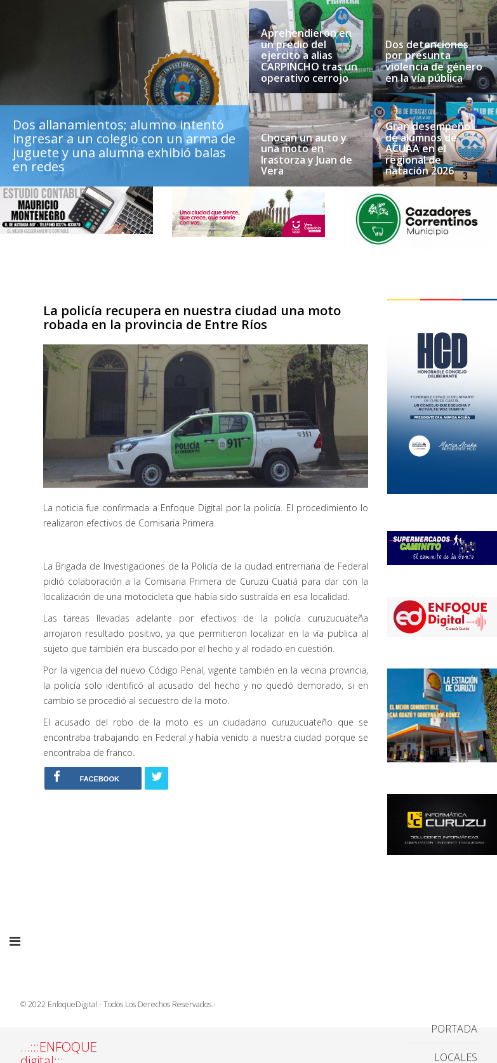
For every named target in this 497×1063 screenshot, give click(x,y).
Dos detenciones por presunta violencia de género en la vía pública (433, 61)
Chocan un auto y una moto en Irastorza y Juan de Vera (306, 155)
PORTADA (454, 1029)
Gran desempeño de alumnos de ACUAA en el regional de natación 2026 (427, 149)
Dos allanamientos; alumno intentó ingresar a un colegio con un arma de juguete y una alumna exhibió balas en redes (124, 146)
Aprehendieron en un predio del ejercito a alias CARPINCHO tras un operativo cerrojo (309, 56)
